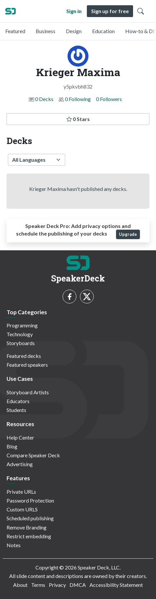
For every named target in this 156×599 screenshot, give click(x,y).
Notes (14, 545)
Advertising (20, 464)
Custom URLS (22, 509)
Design (74, 31)
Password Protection (30, 500)
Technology (20, 334)
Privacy (57, 585)
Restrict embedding (29, 536)
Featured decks (24, 356)
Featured (15, 31)
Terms (38, 585)
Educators (18, 401)
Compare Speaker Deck (33, 455)
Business (45, 31)
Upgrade (128, 234)
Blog (12, 446)
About (20, 585)
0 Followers (109, 99)
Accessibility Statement (116, 585)
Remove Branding (27, 527)
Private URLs (21, 491)
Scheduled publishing (30, 518)
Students (16, 410)
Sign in (74, 11)
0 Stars (78, 119)
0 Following (78, 99)
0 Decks (44, 99)
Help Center (20, 437)
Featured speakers (27, 364)
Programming (22, 325)
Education (103, 31)
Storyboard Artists (28, 392)
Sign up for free (110, 11)
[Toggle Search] (140, 11)
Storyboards (21, 343)
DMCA (77, 585)
